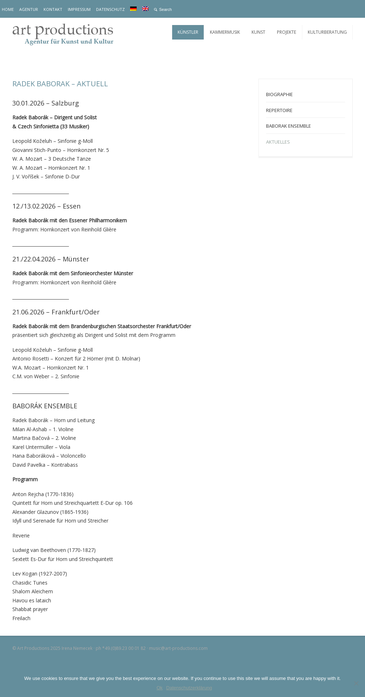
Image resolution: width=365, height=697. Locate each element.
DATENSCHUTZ (110, 9)
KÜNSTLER (188, 32)
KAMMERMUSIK (225, 32)
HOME (8, 9)
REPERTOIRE (279, 110)
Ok (160, 687)
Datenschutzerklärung (189, 687)
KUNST (258, 32)
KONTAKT (52, 9)
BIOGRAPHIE (279, 94)
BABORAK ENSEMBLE (288, 126)
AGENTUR (28, 9)
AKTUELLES (278, 142)
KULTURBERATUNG (327, 32)
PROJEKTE (286, 32)
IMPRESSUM (79, 9)
